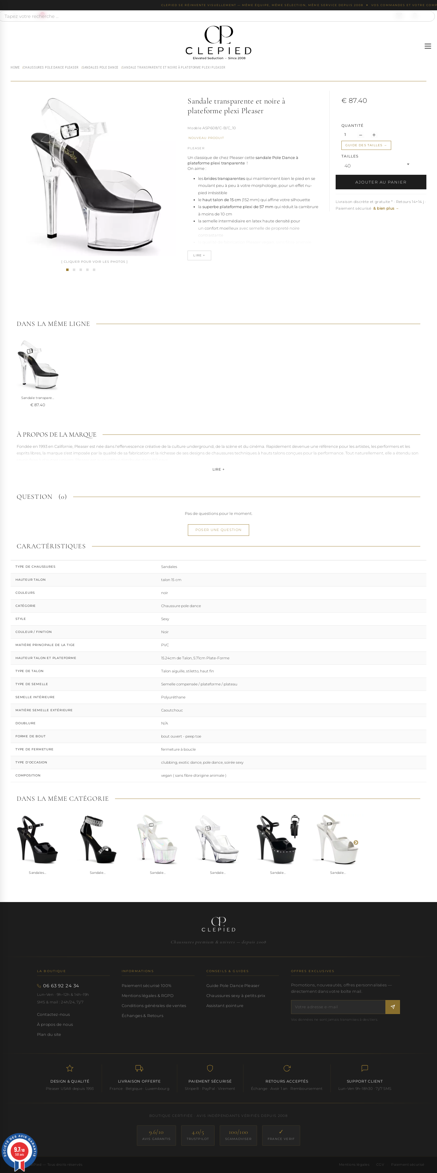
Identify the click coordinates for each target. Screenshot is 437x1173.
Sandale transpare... (37, 398)
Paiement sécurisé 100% (147, 985)
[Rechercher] (427, 16)
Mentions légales (354, 1164)
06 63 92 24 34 (61, 986)
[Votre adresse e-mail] (338, 1007)
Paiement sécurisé (407, 1164)
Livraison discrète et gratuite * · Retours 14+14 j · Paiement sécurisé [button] (381, 205)
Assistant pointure (225, 1005)
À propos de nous (55, 1024)
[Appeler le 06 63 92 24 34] (16, 16)
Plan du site (49, 1034)
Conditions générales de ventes (154, 1005)
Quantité (352, 125)
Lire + (218, 469)
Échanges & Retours (142, 1015)
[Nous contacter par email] (399, 16)
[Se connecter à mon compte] (415, 16)
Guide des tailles (363, 145)
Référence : (195, 128)
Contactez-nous (53, 1014)
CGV (380, 1164)
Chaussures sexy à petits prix (235, 995)
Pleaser (196, 148)
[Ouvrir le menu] (428, 46)
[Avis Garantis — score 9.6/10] (156, 1135)
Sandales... (37, 872)
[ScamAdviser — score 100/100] (238, 1135)
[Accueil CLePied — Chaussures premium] (218, 924)
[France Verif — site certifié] (281, 1135)
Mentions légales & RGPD (148, 995)
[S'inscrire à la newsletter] (392, 1007)
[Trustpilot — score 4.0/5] (198, 1135)
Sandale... (98, 872)
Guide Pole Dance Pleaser (232, 985)
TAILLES (350, 156)
